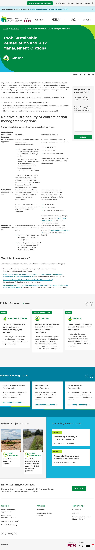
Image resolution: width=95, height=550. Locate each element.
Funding (39, 20)
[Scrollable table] (35, 192)
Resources (15, 29)
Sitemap (4, 544)
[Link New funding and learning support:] (15, 9)
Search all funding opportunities (8, 511)
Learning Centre (56, 20)
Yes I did (78, 99)
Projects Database (9, 525)
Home (5, 29)
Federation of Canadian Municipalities (81, 518)
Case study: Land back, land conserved (10, 461)
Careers (79, 3)
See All (27, 303)
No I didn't (86, 99)
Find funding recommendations (40, 3)
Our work (73, 20)
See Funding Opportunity (12, 402)
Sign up (77, 489)
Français (87, 3)
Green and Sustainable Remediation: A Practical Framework (27, 280)
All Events (41, 510)
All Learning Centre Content (44, 514)
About (86, 20)
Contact (71, 3)
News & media (60, 3)
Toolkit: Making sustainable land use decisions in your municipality (80, 327)
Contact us (76, 510)
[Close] (92, 9)
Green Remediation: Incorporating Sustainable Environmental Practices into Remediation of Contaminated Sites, (32, 275)
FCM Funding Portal (10, 521)
